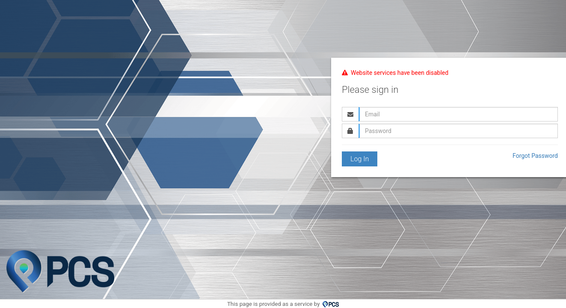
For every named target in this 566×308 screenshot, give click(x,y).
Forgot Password (535, 155)
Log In (359, 159)
